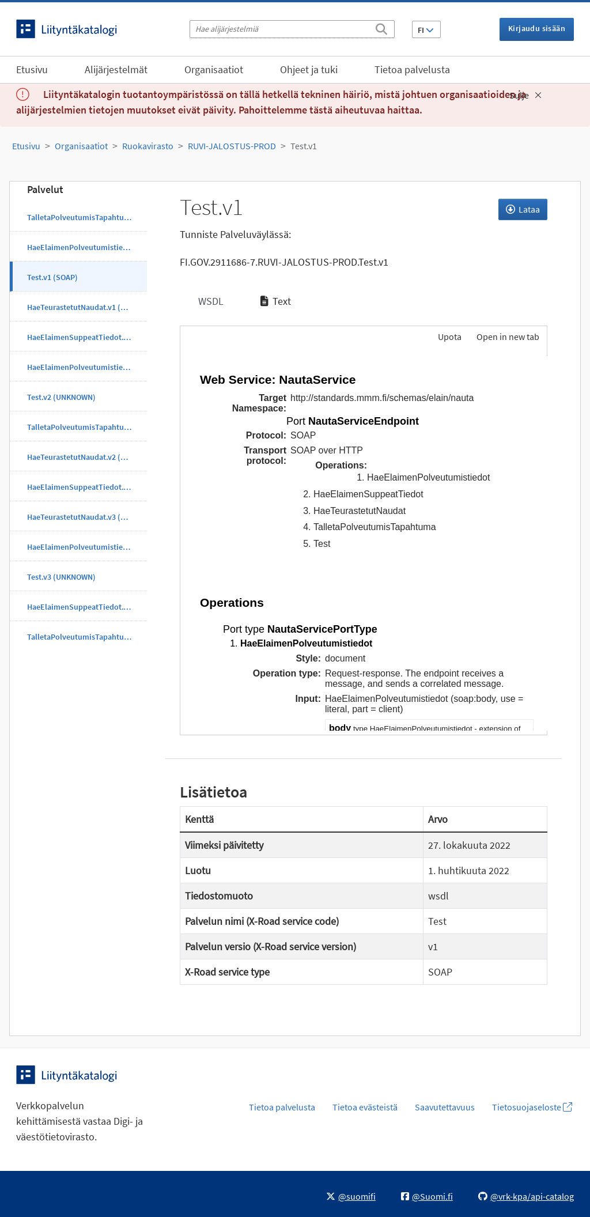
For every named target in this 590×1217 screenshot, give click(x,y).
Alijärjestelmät (116, 69)
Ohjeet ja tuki (309, 69)
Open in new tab (507, 336)
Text (275, 301)
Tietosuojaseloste (532, 1107)
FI (426, 30)
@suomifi (351, 1196)
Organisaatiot (213, 69)
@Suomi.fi (427, 1196)
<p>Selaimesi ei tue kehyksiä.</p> (363, 543)
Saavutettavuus (445, 1107)
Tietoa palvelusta (412, 69)
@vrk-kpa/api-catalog (526, 1196)
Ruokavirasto (147, 146)
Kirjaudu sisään (536, 28)
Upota (449, 336)
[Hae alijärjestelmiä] (292, 29)
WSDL (210, 301)
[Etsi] (381, 27)
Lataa (523, 209)
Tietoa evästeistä (365, 1107)
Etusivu (32, 69)
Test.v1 (303, 146)
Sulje (525, 95)
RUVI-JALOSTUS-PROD (232, 146)
